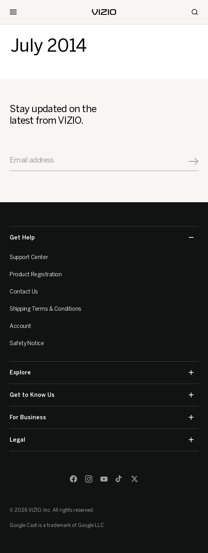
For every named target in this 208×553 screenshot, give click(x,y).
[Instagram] (88, 479)
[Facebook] (73, 479)
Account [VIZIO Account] (20, 326)
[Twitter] (134, 479)
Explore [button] (102, 372)
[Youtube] (104, 479)
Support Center (29, 257)
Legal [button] (102, 439)
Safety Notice (27, 343)
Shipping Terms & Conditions (46, 309)
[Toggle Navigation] (13, 12)
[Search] (195, 12)
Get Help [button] (102, 237)
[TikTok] (119, 479)
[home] (104, 12)
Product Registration (36, 274)
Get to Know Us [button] (102, 395)
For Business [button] (102, 417)
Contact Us (24, 291)
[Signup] (193, 161)
